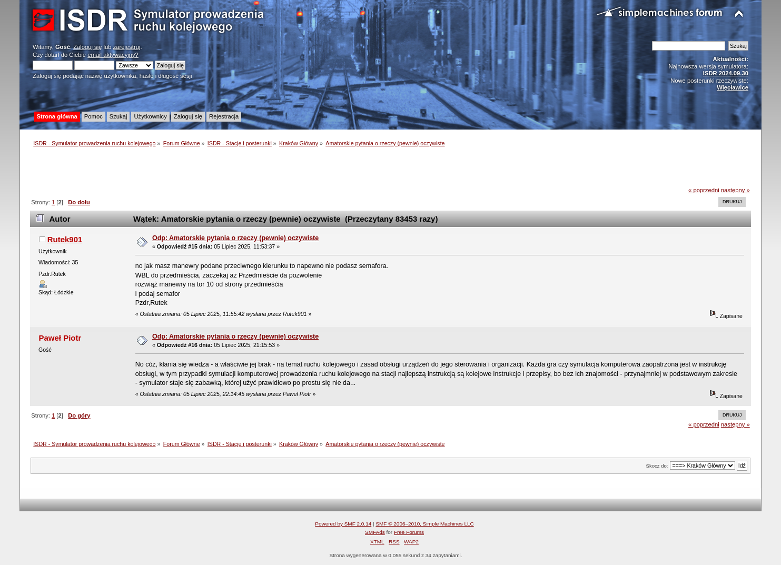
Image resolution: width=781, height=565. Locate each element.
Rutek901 (65, 239)
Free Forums (409, 532)
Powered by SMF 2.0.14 (343, 524)
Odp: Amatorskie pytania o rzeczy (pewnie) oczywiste (235, 238)
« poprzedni (703, 190)
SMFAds (375, 532)
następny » (735, 190)
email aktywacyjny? (113, 55)
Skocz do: (657, 466)
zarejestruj (127, 47)
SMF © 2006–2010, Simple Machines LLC (424, 524)
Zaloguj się (87, 47)
